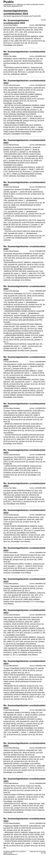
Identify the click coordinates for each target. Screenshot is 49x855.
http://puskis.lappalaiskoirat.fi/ (13, 6)
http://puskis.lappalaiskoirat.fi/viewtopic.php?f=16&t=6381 (22, 16)
